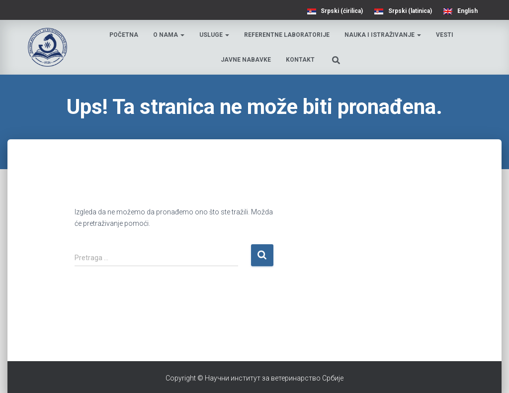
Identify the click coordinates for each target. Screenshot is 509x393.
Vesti (444, 34)
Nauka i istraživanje (382, 34)
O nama (168, 34)
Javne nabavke (246, 59)
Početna (123, 34)
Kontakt (300, 59)
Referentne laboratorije (287, 34)
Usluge (214, 34)
